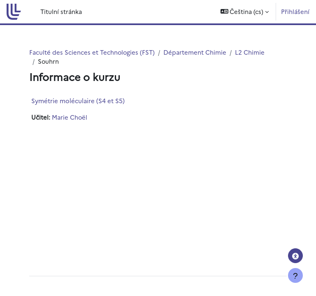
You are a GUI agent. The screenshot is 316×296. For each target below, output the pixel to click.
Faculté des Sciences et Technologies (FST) (92, 52)
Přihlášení (295, 11)
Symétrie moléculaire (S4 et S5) (78, 100)
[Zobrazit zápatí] (295, 275)
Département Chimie (194, 52)
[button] (244, 11)
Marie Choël (69, 117)
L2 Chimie (250, 52)
